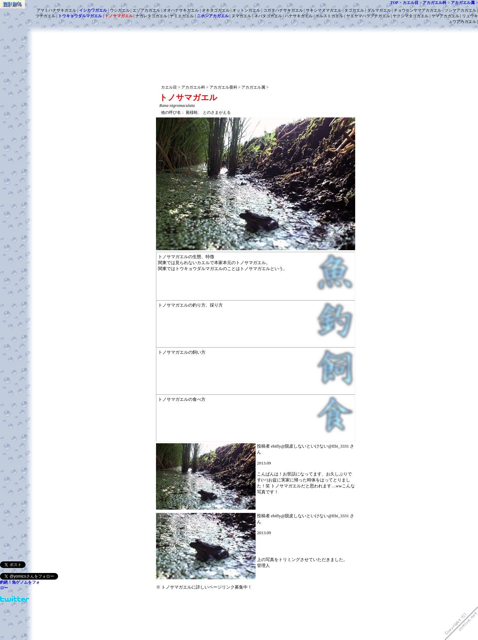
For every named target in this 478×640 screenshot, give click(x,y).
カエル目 (411, 2)
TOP (394, 2)
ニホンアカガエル (213, 16)
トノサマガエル (119, 16)
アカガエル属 (463, 2)
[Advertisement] (255, 35)
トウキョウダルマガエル (80, 16)
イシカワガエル (93, 10)
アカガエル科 (434, 2)
